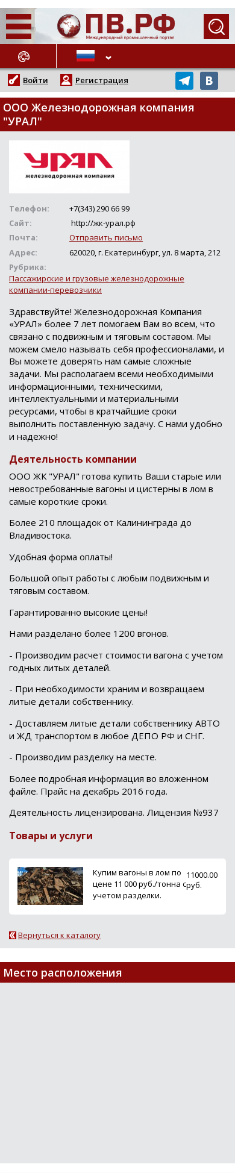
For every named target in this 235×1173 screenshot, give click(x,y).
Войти (35, 80)
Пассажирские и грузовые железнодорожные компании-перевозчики (96, 284)
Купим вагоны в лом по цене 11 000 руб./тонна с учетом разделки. (139, 884)
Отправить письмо (106, 237)
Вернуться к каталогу (59, 935)
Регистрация (101, 80)
